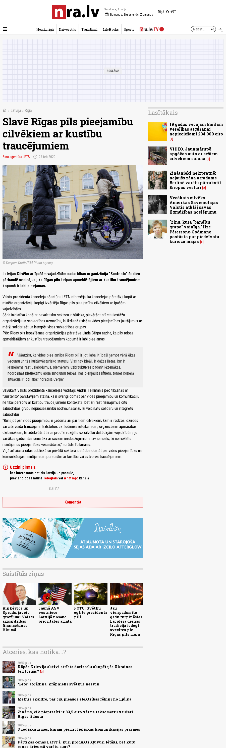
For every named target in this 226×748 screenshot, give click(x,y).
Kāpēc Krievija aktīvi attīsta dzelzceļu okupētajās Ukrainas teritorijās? (75, 668)
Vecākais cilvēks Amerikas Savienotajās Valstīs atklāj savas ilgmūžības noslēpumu (194, 205)
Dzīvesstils (67, 29)
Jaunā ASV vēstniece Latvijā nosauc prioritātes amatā (55, 615)
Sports (129, 29)
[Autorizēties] (221, 29)
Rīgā (28, 110)
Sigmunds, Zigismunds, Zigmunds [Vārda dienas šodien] (128, 14)
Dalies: (54, 489)
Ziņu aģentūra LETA (16, 157)
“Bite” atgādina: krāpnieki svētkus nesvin (58, 684)
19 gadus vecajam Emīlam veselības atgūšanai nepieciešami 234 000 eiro (196, 129)
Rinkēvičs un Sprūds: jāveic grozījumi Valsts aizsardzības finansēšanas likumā (18, 619)
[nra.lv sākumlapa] (75, 12)
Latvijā (16, 110)
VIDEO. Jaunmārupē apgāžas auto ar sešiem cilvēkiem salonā (194, 153)
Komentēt (73, 502)
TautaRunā (89, 29)
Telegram (50, 478)
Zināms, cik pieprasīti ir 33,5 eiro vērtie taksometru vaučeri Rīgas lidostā (75, 714)
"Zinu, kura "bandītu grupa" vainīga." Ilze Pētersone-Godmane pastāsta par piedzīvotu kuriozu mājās (194, 231)
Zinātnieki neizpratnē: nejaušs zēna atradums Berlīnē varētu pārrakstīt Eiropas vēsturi (195, 180)
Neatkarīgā (45, 29)
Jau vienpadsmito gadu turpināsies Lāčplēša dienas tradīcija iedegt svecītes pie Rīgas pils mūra (126, 621)
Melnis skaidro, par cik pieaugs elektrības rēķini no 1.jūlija (74, 699)
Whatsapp (71, 478)
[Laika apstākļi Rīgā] (167, 12)
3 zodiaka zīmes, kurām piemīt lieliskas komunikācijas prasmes (79, 729)
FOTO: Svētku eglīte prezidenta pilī (90, 612)
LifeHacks (111, 29)
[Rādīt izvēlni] (5, 29)
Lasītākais (163, 113)
